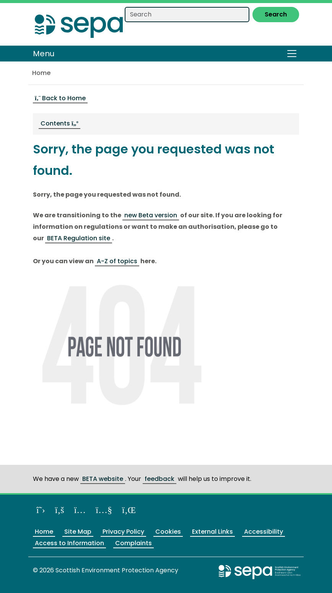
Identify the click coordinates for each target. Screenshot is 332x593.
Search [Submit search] (276, 14)
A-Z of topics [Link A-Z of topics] (117, 261)
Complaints (133, 543)
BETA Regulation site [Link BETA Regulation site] (78, 238)
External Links (212, 531)
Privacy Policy (123, 531)
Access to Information (69, 543)
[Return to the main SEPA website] (259, 571)
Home (41, 72)
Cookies (168, 531)
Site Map (77, 531)
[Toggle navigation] (291, 53)
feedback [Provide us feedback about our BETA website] (159, 478)
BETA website (102, 478)
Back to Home (60, 98)
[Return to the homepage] (79, 24)
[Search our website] (187, 14)
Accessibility (263, 531)
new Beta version (150, 215)
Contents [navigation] (59, 123)
